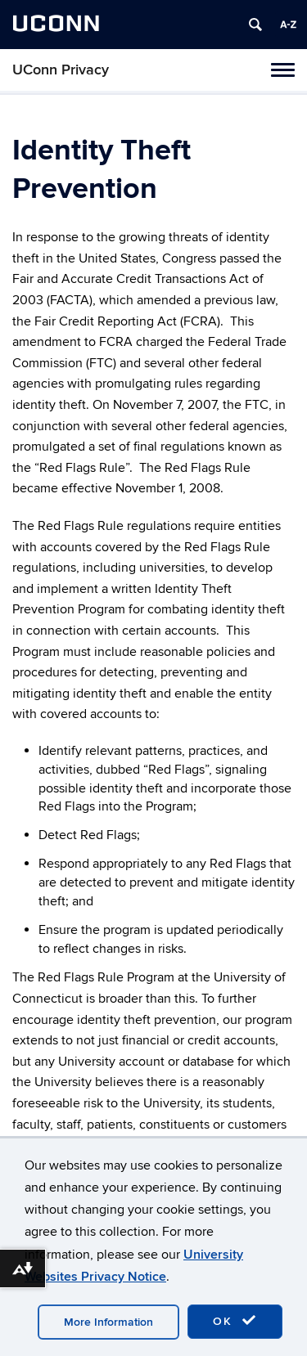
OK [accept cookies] (235, 1320)
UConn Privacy (60, 70)
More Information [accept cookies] (108, 1322)
